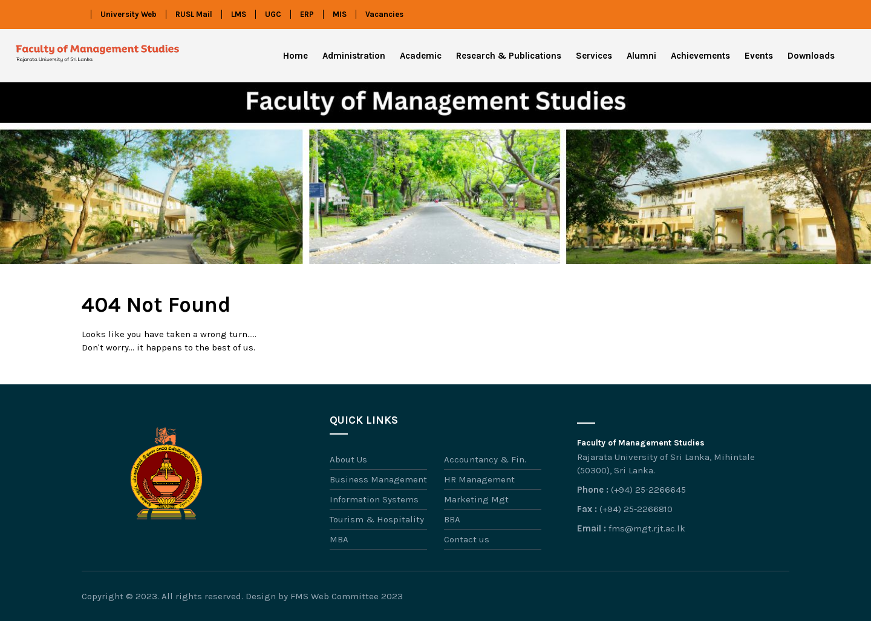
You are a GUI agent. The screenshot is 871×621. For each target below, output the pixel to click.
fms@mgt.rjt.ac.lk (646, 528)
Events (759, 55)
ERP (307, 14)
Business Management (378, 479)
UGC (273, 14)
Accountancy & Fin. (485, 459)
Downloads (811, 55)
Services (594, 55)
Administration (353, 55)
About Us (348, 459)
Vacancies (384, 14)
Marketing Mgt (476, 499)
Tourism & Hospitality (377, 519)
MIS (340, 14)
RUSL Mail (193, 14)
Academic (421, 55)
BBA (452, 519)
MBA (339, 539)
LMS (238, 14)
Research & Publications (508, 55)
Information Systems (374, 499)
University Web (128, 14)
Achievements (700, 55)
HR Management (479, 479)
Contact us (466, 539)
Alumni (641, 55)
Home (295, 55)
